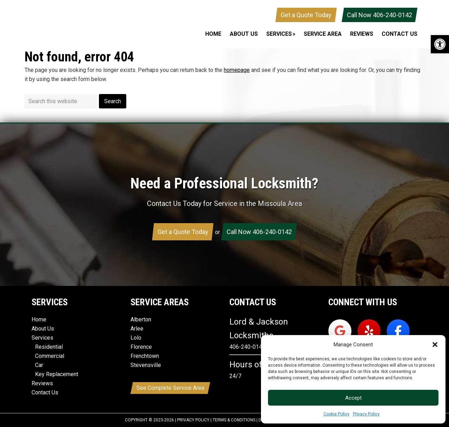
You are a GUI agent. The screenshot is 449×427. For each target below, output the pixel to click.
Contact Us (45, 392)
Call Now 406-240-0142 (379, 15)
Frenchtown (144, 356)
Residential (49, 346)
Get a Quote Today (306, 15)
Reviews (42, 383)
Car (39, 365)
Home (39, 319)
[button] (440, 44)
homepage (237, 70)
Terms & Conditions (234, 420)
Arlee (136, 328)
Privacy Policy (366, 414)
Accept (353, 398)
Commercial (49, 356)
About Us (43, 328)
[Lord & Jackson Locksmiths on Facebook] (398, 331)
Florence (141, 346)
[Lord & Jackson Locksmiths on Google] (339, 331)
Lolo (135, 337)
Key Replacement (56, 374)
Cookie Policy (336, 414)
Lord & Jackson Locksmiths (77, 24)
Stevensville (145, 365)
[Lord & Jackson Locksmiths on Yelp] (369, 331)
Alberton (140, 319)
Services (42, 337)
